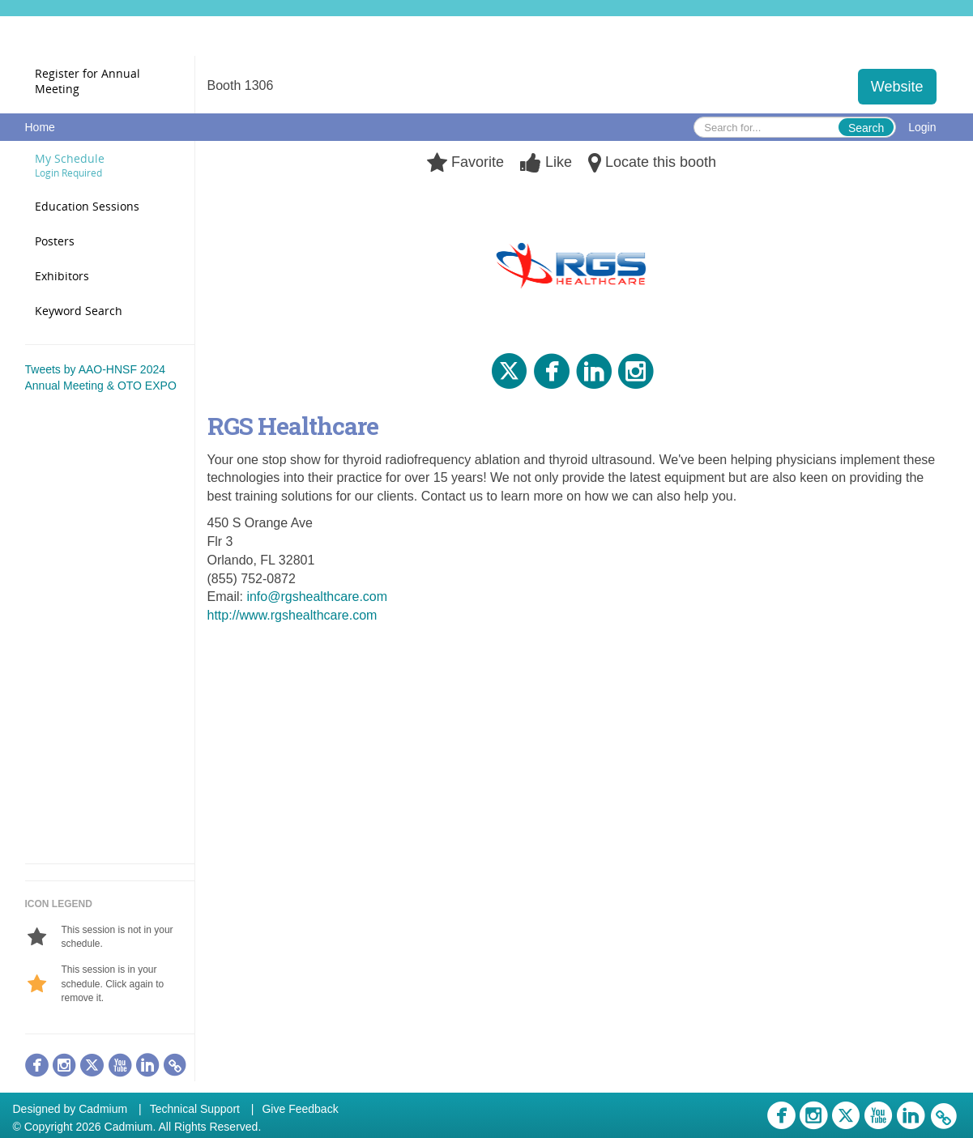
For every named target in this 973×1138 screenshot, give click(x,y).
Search (866, 127)
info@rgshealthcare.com (316, 596)
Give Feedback (300, 1108)
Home (40, 127)
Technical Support (195, 1108)
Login (922, 127)
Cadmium (103, 1108)
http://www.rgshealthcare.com (292, 615)
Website (897, 87)
